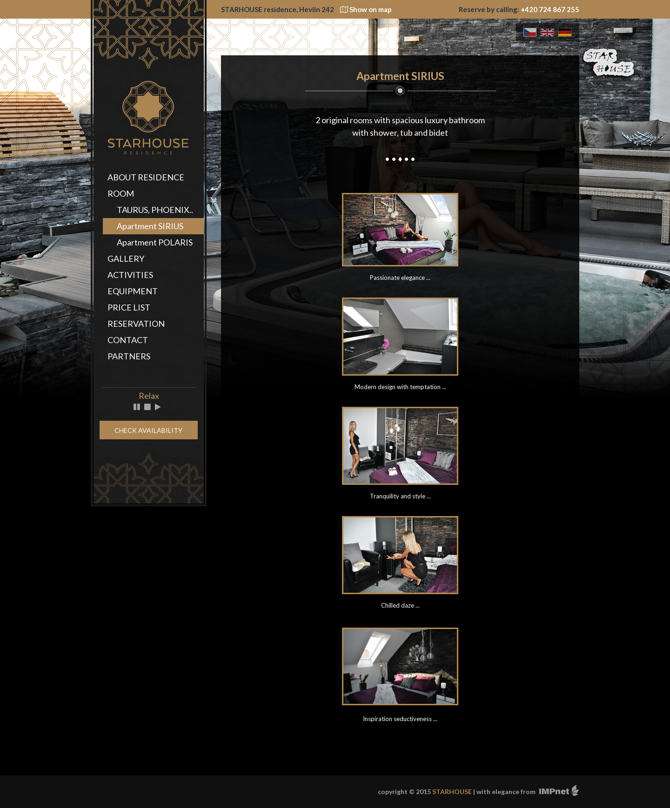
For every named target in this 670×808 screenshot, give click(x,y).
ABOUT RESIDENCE (145, 177)
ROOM (120, 193)
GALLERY (125, 258)
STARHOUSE (452, 791)
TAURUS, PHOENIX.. (155, 210)
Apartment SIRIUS (150, 226)
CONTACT (127, 340)
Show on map (366, 9)
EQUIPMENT (132, 291)
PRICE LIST (128, 307)
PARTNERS (128, 356)
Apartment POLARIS (155, 242)
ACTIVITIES (130, 275)
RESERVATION (136, 323)
